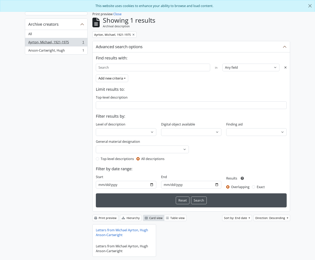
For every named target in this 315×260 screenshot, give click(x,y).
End (164, 177)
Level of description (110, 124)
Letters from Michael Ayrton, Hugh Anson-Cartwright (122, 232)
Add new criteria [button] (110, 78)
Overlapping (240, 187)
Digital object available (178, 124)
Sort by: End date (236, 218)
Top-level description (112, 97)
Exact (261, 187)
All (30, 34)
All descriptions (153, 159)
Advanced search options (119, 46)
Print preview (105, 218)
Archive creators (43, 24)
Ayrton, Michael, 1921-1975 (56, 43)
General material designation (118, 141)
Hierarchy (131, 218)
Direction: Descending (270, 218)
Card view (154, 218)
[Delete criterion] (285, 67)
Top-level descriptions (117, 159)
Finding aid (234, 124)
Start (99, 177)
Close (117, 14)
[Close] (310, 5)
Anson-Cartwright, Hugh (56, 51)
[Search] (153, 67)
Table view (175, 218)
